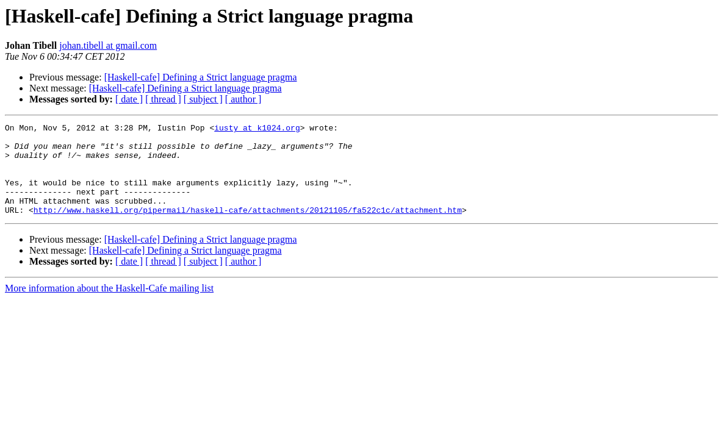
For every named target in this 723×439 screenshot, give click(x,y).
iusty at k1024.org (257, 129)
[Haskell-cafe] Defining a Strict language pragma (200, 77)
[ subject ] (203, 99)
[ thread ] (163, 99)
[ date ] (129, 99)
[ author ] (243, 99)
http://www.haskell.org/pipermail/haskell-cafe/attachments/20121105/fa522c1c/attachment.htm (248, 228)
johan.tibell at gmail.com (108, 45)
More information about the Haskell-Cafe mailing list (109, 306)
